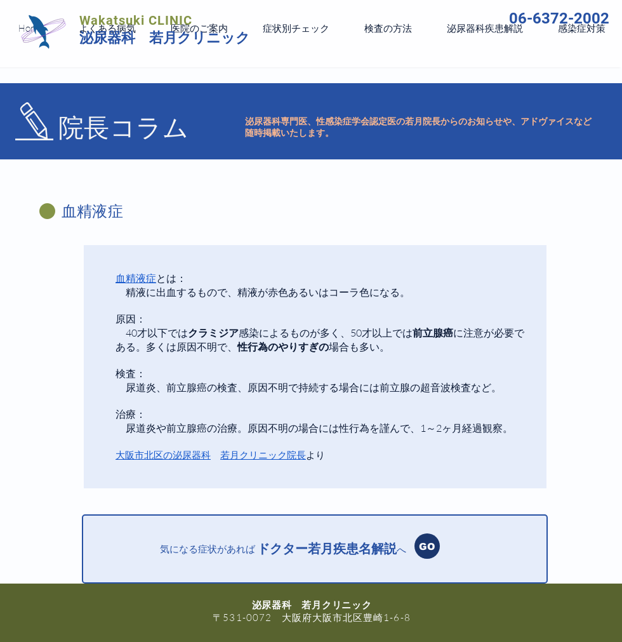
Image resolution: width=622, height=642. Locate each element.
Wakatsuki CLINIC (135, 20)
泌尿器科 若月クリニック (164, 38)
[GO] (427, 546)
